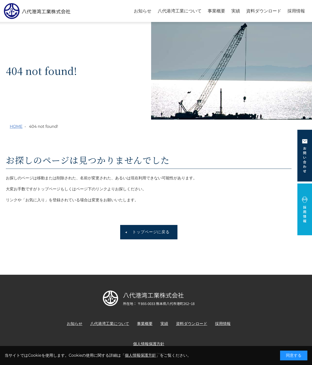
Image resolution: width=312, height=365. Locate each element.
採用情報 (296, 11)
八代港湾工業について (180, 11)
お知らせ (142, 11)
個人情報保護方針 (140, 355)
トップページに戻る (151, 232)
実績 (235, 11)
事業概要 (216, 11)
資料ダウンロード (263, 11)
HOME (16, 126)
